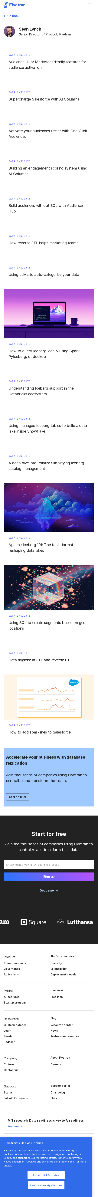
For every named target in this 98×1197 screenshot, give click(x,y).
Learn (7, 1030)
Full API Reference (16, 1098)
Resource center (62, 1025)
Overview (57, 990)
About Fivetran (60, 1057)
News (54, 1030)
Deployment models (63, 974)
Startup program (15, 1002)
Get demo (47, 890)
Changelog (58, 1092)
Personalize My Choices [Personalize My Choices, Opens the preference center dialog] (46, 1185)
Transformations (15, 963)
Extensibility (59, 968)
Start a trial (17, 797)
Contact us (11, 1070)
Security (56, 963)
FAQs (54, 1098)
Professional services (65, 1036)
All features (11, 996)
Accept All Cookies (46, 1175)
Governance (12, 968)
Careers (56, 1064)
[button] (90, 5)
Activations (11, 974)
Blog (53, 1018)
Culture (9, 1064)
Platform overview (63, 956)
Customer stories (15, 1025)
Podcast (9, 1042)
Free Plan (57, 996)
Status (8, 1092)
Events (8, 1036)
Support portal (60, 1085)
